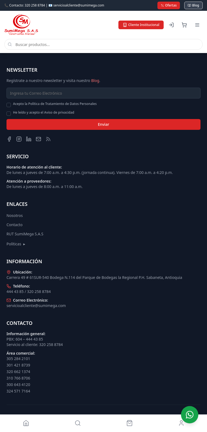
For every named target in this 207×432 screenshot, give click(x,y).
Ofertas (169, 5)
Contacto (14, 224)
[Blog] (48, 139)
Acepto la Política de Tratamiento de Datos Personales (55, 104)
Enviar (103, 124)
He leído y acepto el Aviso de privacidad (43, 112)
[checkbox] (9, 105)
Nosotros (15, 215)
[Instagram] (19, 139)
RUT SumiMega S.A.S (25, 233)
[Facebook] (9, 139)
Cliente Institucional (141, 24)
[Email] (38, 139)
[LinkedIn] (28, 139)
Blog (193, 5)
